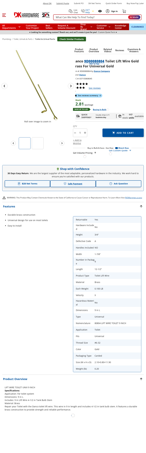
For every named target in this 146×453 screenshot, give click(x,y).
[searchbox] (97, 17)
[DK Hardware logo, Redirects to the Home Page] (28, 15)
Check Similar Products (72, 39)
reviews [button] (95, 88)
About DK (47, 3)
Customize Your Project (32, 26)
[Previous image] (4, 86)
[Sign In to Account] (114, 11)
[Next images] (62, 143)
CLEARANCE (137, 26)
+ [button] (85, 133)
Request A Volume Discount (66, 26)
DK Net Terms (94, 3)
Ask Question (118, 183)
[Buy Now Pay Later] (135, 3)
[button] (4, 14)
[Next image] (71, 86)
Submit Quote (62, 3)
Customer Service (102, 26)
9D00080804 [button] (94, 61)
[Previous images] (13, 143)
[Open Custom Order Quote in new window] (126, 152)
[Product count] (80, 132)
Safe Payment (73, 183)
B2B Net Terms (27, 183)
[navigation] (103, 26)
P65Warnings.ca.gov (133, 197)
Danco (82, 74)
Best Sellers (49, 26)
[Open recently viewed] (100, 11)
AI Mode (134, 17)
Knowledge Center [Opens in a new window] (120, 26)
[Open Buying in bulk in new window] (100, 109)
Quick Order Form (114, 3)
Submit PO (79, 3)
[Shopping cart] (124, 11)
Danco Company (102, 71)
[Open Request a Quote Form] (84, 154)
